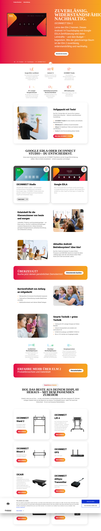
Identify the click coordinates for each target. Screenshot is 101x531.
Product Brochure (17, 2)
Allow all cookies (90, 519)
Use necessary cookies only (90, 523)
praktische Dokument (49, 359)
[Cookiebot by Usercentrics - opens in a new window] (8, 528)
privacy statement (20, 525)
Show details (19, 528)
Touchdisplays (30, 62)
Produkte (21, 62)
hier (30, 360)
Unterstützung (26, 2)
